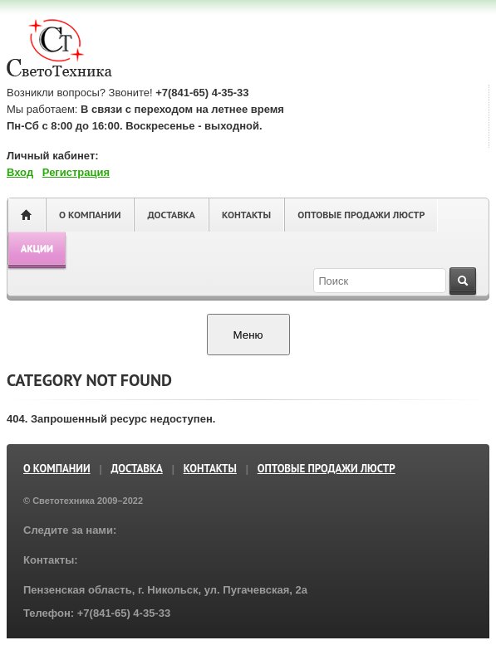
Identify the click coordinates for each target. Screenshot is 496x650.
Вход (20, 172)
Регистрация (76, 172)
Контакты (246, 214)
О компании (89, 214)
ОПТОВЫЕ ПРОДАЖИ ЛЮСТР (361, 214)
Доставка (170, 214)
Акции (37, 248)
